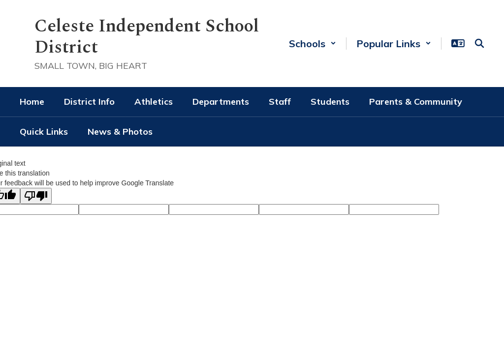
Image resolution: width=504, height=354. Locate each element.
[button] (312, 43)
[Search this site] (479, 43)
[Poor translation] (36, 196)
